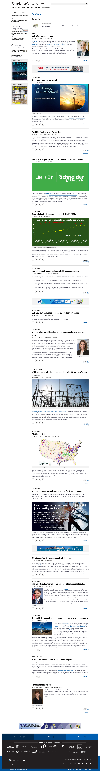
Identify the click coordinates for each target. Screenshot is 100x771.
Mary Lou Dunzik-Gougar (56, 687)
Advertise (37, 7)
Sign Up (24, 7)
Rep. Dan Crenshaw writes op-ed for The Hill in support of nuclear (58, 583)
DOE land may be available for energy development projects (56, 312)
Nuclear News (47, 134)
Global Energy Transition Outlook (77, 118)
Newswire (37, 14)
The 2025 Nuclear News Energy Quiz (46, 132)
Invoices (85, 769)
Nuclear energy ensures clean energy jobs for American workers (58, 491)
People (33, 33)
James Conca (54, 134)
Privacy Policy (71, 769)
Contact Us (89, 759)
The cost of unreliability (41, 684)
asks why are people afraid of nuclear (53, 558)
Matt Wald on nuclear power (43, 36)
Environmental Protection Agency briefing (63, 629)
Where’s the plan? (39, 433)
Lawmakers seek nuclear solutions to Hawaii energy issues (55, 270)
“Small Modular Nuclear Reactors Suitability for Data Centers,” (63, 195)
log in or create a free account (86, 152)
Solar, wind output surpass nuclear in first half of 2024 (54, 214)
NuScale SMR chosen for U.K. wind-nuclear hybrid (52, 659)
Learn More (43, 28)
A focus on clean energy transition (46, 80)
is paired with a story (39, 564)
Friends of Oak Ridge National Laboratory (57, 44)
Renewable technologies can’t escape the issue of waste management (60, 618)
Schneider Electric (49, 193)
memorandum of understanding (65, 670)
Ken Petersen (55, 273)
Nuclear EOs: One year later (16, 25)
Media (90, 769)
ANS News (47, 687)
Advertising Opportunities (70, 759)
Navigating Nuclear (81, 759)
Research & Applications (37, 369)
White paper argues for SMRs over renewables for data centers (57, 159)
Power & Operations (36, 77)
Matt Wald (34, 41)
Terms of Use (78, 769)
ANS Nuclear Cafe (48, 38)
